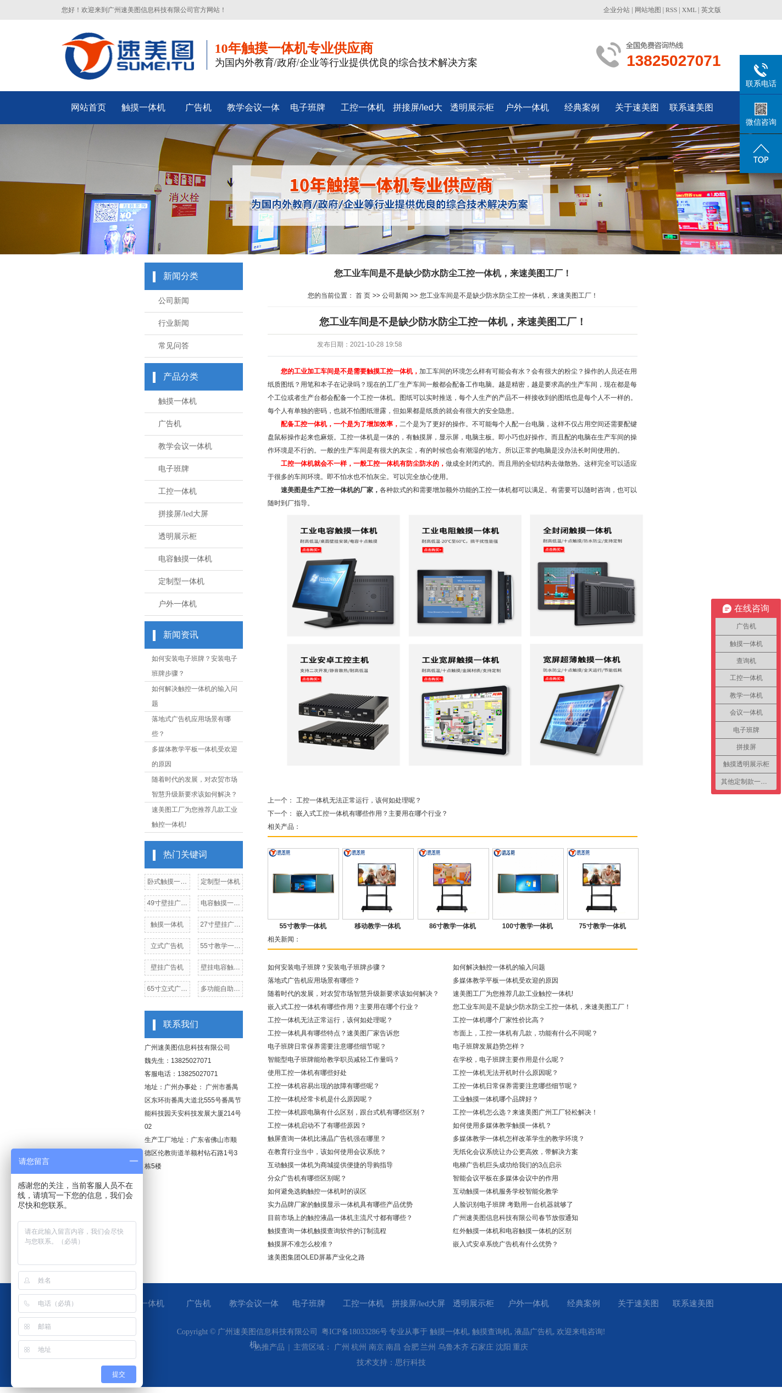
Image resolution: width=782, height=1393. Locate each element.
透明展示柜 (472, 107)
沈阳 (503, 1347)
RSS (671, 10)
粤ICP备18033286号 (354, 1332)
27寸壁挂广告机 (220, 926)
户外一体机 (527, 107)
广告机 (198, 107)
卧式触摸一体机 (167, 883)
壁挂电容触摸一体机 (220, 969)
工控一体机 (363, 107)
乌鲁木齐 (453, 1347)
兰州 (428, 1347)
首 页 (363, 295)
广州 (342, 1347)
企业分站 (616, 10)
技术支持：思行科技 (391, 1362)
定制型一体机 (181, 581)
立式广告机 (167, 946)
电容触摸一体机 (185, 559)
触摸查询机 (491, 1332)
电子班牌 (307, 107)
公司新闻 (173, 301)
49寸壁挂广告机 (167, 905)
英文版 (711, 10)
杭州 (359, 1347)
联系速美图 (691, 107)
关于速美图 (637, 107)
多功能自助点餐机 (220, 990)
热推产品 (269, 1347)
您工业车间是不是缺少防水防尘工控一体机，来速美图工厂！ (509, 295)
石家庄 (481, 1347)
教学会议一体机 (253, 113)
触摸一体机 (143, 107)
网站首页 (88, 107)
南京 (376, 1347)
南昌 (393, 1347)
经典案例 (582, 107)
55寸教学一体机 (220, 948)
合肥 (411, 1347)
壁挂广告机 (167, 967)
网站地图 (648, 10)
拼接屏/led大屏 (417, 113)
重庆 (520, 1347)
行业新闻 (173, 323)
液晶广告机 (533, 1332)
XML (689, 10)
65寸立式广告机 (167, 990)
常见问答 (173, 346)
